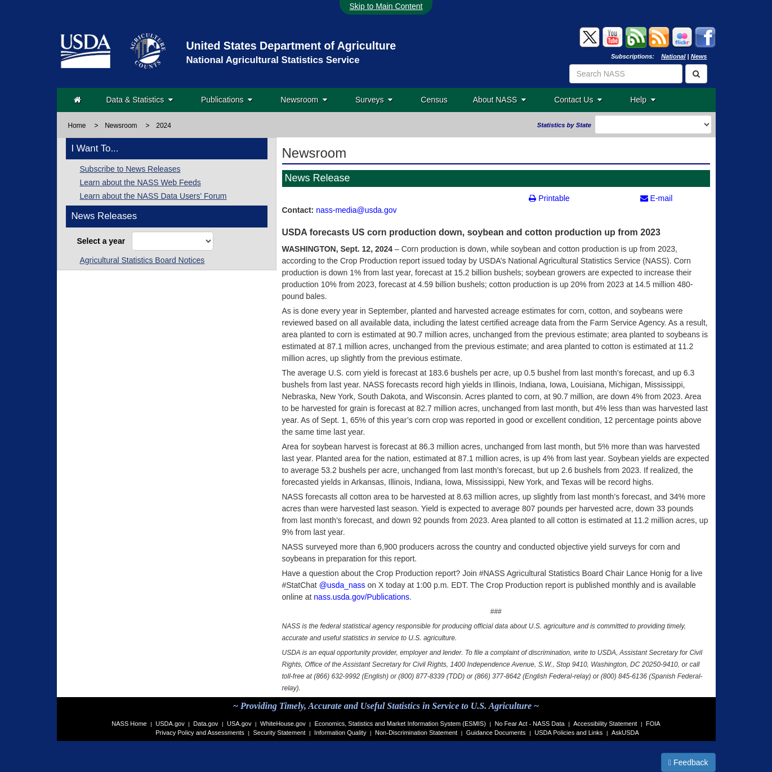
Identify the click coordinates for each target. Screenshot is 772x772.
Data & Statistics (139, 99)
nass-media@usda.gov (356, 210)
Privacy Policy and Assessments (199, 732)
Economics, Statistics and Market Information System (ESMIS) (399, 723)
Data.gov (205, 723)
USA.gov (239, 723)
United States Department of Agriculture (291, 45)
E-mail (656, 198)
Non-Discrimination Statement (416, 732)
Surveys (373, 99)
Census (434, 99)
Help (642, 99)
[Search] (696, 73)
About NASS (499, 99)
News (699, 56)
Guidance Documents (496, 732)
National (673, 56)
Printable (549, 198)
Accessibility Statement (605, 723)
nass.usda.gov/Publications (361, 596)
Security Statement (279, 732)
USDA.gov (169, 723)
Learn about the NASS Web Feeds (140, 182)
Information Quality (340, 732)
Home (77, 126)
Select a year (103, 241)
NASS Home (128, 723)
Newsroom (303, 99)
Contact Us (578, 99)
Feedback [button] (688, 762)
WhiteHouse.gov (283, 723)
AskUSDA (625, 732)
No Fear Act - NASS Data (530, 723)
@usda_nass (342, 585)
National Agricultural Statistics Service (272, 60)
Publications (226, 99)
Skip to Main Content (386, 6)
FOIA (653, 723)
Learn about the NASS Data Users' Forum (153, 195)
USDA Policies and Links (568, 732)
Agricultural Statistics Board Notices (142, 260)
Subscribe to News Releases (130, 168)
